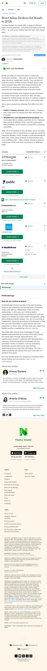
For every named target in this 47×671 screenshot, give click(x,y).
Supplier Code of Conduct (10, 517)
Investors (7, 503)
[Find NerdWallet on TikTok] (30, 656)
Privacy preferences (11, 526)
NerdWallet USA (16, 645)
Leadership (8, 476)
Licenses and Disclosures (27, 555)
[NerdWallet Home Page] (7, 3)
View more (23, 277)
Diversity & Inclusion (11, 484)
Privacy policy (9, 521)
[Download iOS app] (16, 453)
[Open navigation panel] (2, 3)
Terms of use (8, 513)
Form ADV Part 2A (36, 598)
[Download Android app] (30, 453)
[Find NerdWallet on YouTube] (19, 656)
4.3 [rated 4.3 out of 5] (29, 157)
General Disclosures (17, 601)
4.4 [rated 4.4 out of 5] (29, 181)
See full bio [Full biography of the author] (38, 388)
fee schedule (27, 601)
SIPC (39, 595)
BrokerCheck (8, 602)
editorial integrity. (31, 328)
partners (19, 43)
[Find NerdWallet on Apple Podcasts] (27, 656)
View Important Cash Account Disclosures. (26, 609)
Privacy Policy (11, 599)
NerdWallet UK (31, 645)
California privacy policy (12, 524)
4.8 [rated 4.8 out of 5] (29, 226)
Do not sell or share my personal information (12, 530)
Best (18, 9)
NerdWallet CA (23, 649)
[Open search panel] (25, 3)
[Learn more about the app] (23, 446)
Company (7, 473)
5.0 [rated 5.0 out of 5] (29, 203)
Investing (11, 9)
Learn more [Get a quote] (12, 171)
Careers (7, 479)
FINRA (35, 595)
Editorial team (9, 495)
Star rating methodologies (9, 491)
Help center (29, 473)
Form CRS (27, 598)
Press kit (7, 500)
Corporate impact (10, 482)
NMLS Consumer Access (11, 555)
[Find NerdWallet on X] (16, 656)
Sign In (32, 3)
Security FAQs (30, 476)
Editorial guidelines (11, 487)
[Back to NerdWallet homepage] (3, 9)
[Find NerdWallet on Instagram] (23, 656)
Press (6, 498)
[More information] (39, 152)
